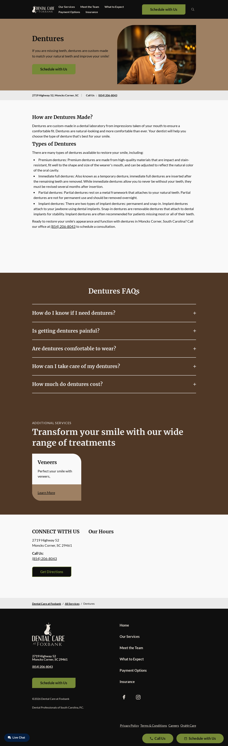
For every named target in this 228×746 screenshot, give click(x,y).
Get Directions (51, 572)
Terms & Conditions (153, 725)
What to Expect (114, 6)
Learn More (46, 492)
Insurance (92, 12)
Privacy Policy (129, 725)
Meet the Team (89, 6)
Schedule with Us (163, 9)
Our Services (67, 6)
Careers (173, 725)
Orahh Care (188, 725)
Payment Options (69, 12)
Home (124, 625)
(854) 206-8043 (107, 95)
